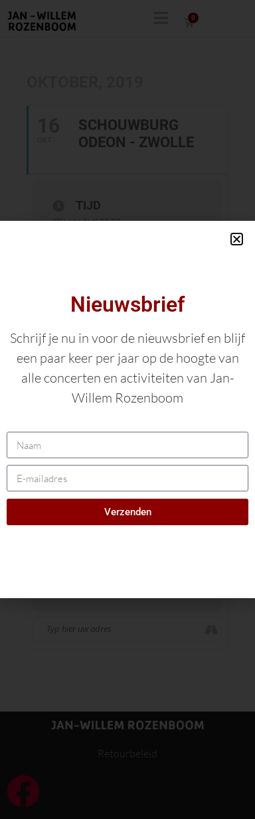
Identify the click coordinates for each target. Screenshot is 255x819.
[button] (237, 239)
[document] (127, 409)
